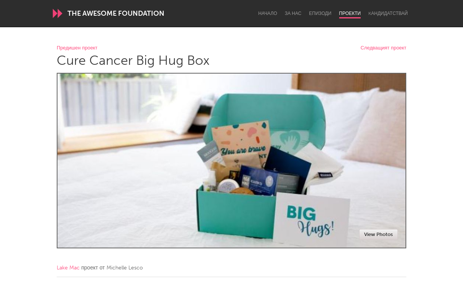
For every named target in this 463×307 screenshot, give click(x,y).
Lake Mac (68, 267)
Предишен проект (77, 48)
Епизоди (320, 13)
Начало (267, 13)
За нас (293, 13)
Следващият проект (383, 48)
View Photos (378, 234)
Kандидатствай (388, 13)
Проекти (350, 13)
